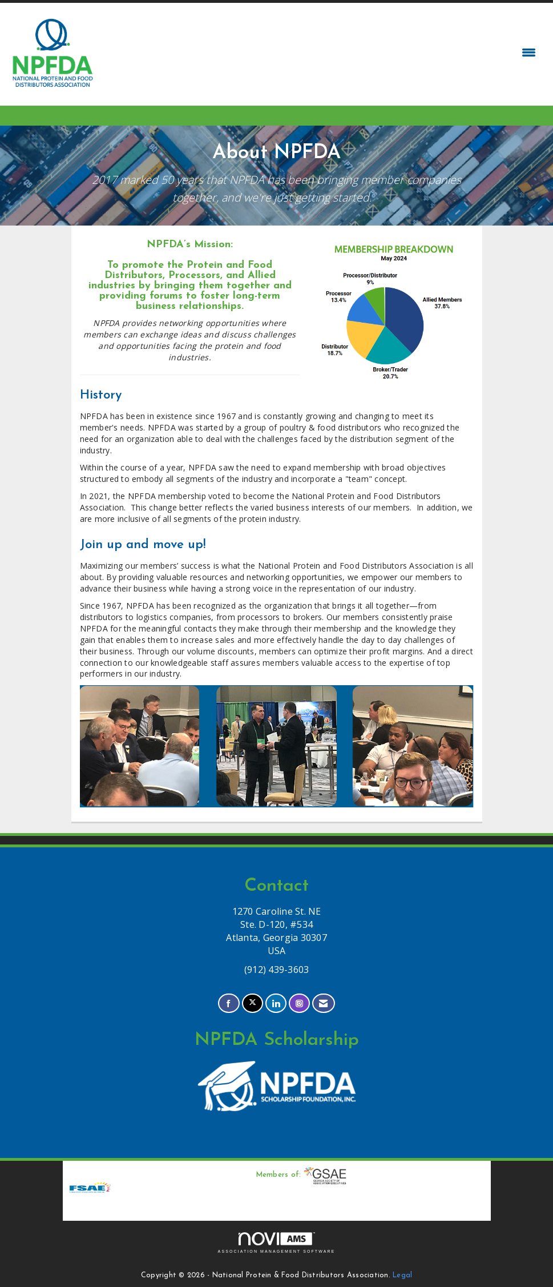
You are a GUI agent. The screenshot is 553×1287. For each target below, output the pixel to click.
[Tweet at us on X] (252, 1003)
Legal (402, 1275)
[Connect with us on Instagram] (299, 1003)
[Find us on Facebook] (228, 1003)
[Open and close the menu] (319, 52)
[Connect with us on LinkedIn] (275, 1003)
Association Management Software (277, 1242)
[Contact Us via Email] (323, 1003)
